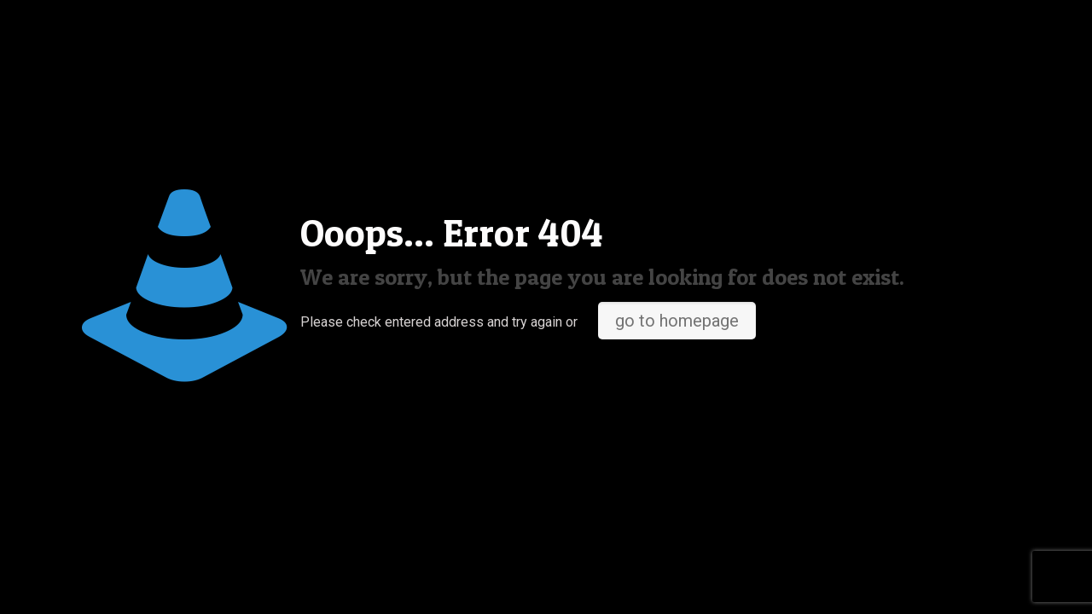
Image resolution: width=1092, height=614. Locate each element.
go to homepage (677, 320)
